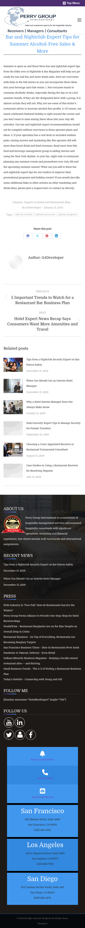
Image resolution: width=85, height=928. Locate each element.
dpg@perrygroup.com (42, 797)
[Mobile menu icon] (79, 20)
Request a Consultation (42, 759)
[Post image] (13, 365)
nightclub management (67, 214)
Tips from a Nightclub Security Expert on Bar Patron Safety (52, 362)
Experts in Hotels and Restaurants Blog (47, 202)
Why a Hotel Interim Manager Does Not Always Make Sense (49, 404)
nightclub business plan (45, 214)
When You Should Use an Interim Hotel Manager (49, 383)
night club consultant (23, 214)
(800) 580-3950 (45, 778)
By (31, 207)
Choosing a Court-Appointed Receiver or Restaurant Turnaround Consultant (50, 447)
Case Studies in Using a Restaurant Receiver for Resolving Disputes (52, 468)
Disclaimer (42, 923)
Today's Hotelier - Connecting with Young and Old (33, 679)
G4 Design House (60, 918)
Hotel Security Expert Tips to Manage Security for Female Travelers (53, 426)
